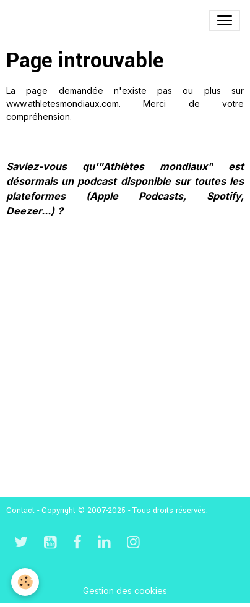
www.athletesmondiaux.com (62, 103)
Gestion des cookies (125, 590)
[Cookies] (25, 582)
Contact (20, 510)
